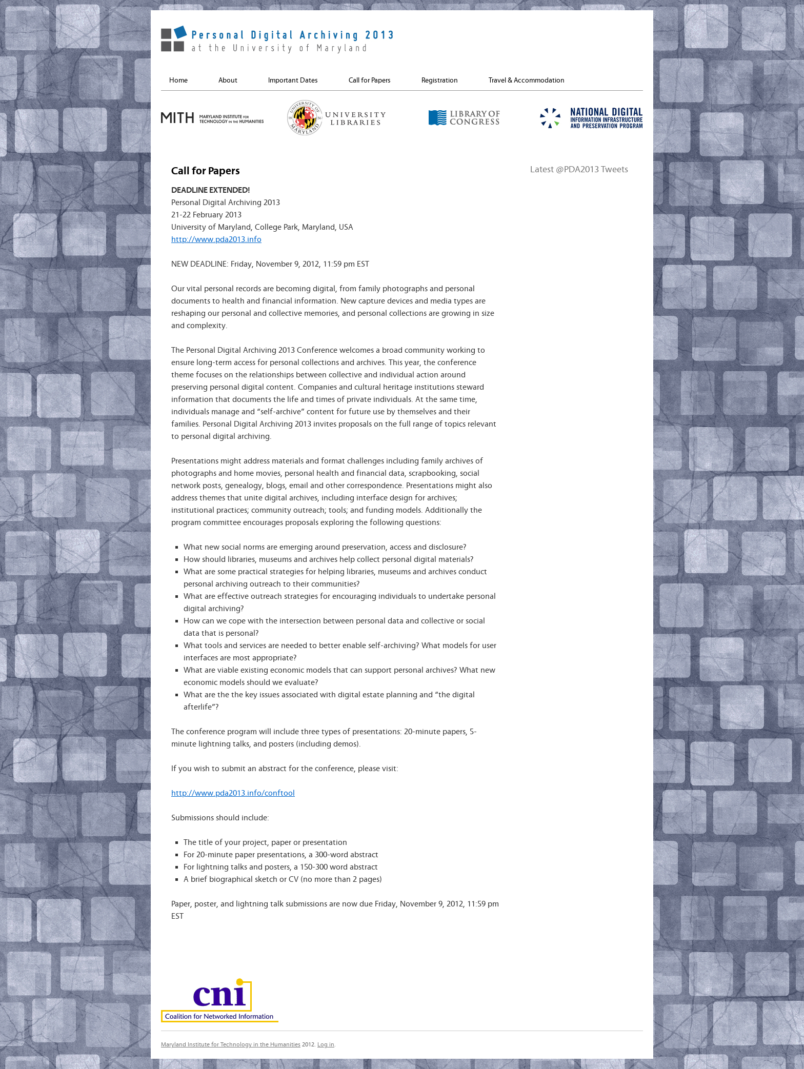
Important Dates (293, 80)
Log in (325, 1044)
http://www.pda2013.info (216, 239)
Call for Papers (370, 80)
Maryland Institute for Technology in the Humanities (230, 1044)
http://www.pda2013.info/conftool (233, 793)
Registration (439, 80)
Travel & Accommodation (527, 80)
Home (178, 80)
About (227, 80)
